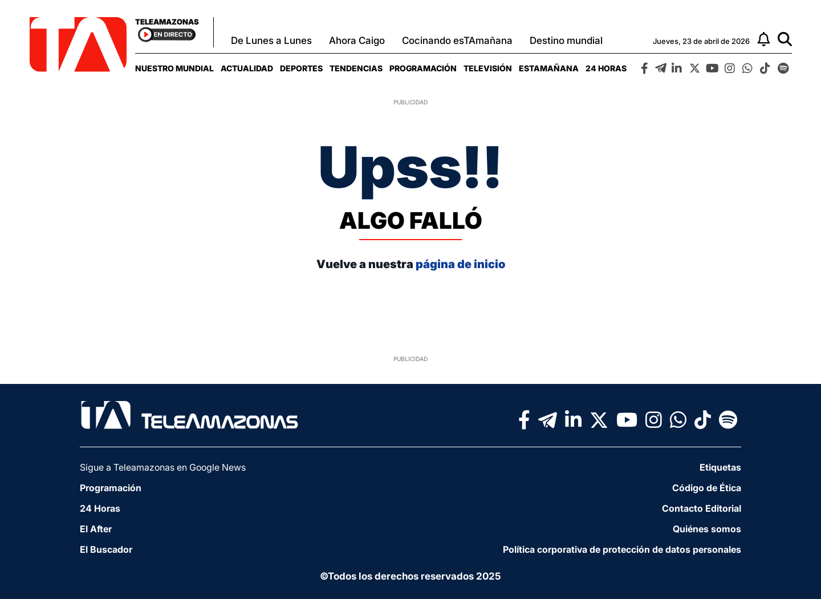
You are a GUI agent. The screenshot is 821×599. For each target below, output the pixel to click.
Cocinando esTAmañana (457, 40)
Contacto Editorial (701, 508)
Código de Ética (706, 487)
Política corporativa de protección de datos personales (622, 549)
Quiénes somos (707, 529)
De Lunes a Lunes (271, 40)
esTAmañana (549, 68)
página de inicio (460, 264)
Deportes (301, 68)
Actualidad (247, 68)
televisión (488, 68)
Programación (423, 68)
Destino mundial (566, 40)
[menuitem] (174, 68)
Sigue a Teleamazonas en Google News (163, 467)
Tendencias (356, 68)
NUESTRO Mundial (174, 68)
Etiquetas (720, 467)
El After (96, 529)
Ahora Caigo (357, 40)
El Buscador (106, 549)
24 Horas (606, 68)
